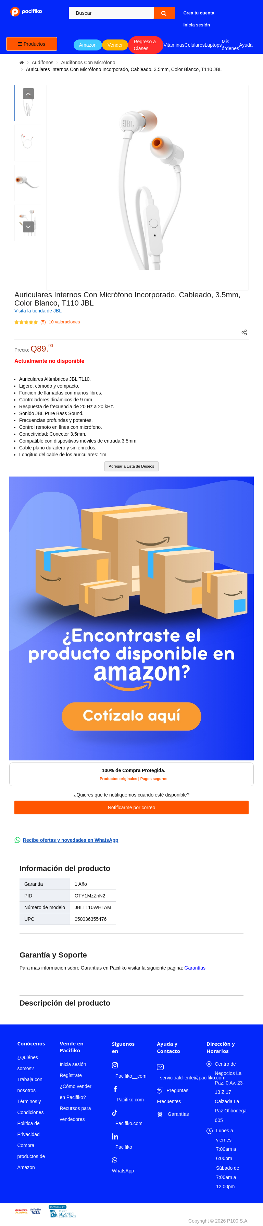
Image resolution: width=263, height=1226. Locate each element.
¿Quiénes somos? (27, 1063)
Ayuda (245, 45)
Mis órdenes (230, 45)
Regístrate (71, 1075)
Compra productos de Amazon (31, 1156)
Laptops (213, 45)
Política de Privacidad (28, 1129)
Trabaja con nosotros (29, 1085)
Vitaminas (173, 45)
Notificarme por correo (131, 807)
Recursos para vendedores (75, 1113)
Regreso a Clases (145, 45)
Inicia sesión (73, 1064)
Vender (115, 45)
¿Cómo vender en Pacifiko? (75, 1092)
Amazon (88, 45)
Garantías (195, 968)
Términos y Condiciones (30, 1107)
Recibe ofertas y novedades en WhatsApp (70, 840)
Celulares (195, 45)
